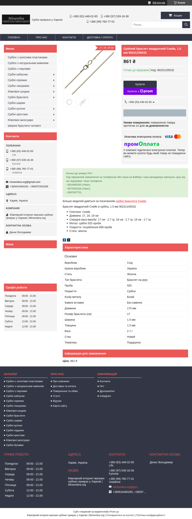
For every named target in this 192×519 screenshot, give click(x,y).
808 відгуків (159, 2)
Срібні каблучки (18, 74)
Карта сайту (60, 405)
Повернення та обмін (65, 391)
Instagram (105, 396)
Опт (102, 386)
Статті (56, 396)
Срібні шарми (16, 102)
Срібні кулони (16, 108)
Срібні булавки (15, 445)
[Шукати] (186, 24)
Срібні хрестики (18, 114)
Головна (14, 37)
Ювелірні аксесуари (20, 120)
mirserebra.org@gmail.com (25, 181)
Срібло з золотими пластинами (27, 57)
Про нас (41, 37)
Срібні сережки (17, 80)
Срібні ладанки (15, 430)
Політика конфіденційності (150, 515)
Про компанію (61, 381)
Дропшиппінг (107, 391)
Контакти (69, 37)
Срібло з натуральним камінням (28, 63)
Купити (140, 84)
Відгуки (57, 400)
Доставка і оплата (100, 37)
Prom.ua (114, 511)
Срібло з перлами (19, 68)
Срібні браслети (18, 97)
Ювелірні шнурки (18, 91)
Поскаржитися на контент (120, 515)
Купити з (140, 91)
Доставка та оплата (64, 386)
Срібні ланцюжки (18, 85)
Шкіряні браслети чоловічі (24, 125)
